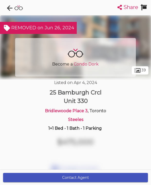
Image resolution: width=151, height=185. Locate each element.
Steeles (75, 119)
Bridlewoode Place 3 (66, 110)
